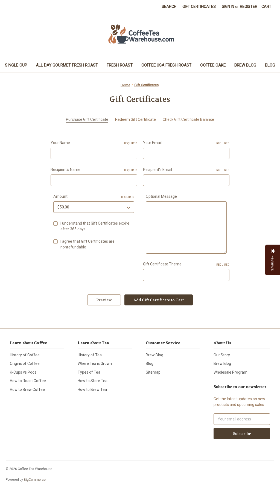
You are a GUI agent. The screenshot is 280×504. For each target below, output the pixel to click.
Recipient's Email (186, 169)
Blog (270, 65)
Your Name (94, 143)
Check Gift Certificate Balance (188, 119)
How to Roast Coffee (28, 381)
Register (248, 6)
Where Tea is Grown (95, 363)
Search (169, 6)
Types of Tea (89, 372)
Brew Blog (245, 65)
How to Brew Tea (92, 389)
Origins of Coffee (25, 363)
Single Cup (16, 65)
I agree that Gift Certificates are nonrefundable (87, 244)
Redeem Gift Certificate (135, 119)
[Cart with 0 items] (266, 6)
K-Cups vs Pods (23, 372)
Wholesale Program (230, 372)
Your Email (186, 143)
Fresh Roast (120, 65)
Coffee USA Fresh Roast (166, 65)
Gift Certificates (199, 6)
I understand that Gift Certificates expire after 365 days (94, 226)
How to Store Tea (92, 381)
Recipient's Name (94, 169)
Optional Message (161, 196)
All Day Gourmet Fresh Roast (67, 65)
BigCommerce (35, 480)
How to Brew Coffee (27, 389)
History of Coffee (25, 355)
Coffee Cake (213, 65)
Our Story (222, 355)
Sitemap (153, 372)
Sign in (228, 6)
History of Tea (90, 355)
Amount (93, 196)
